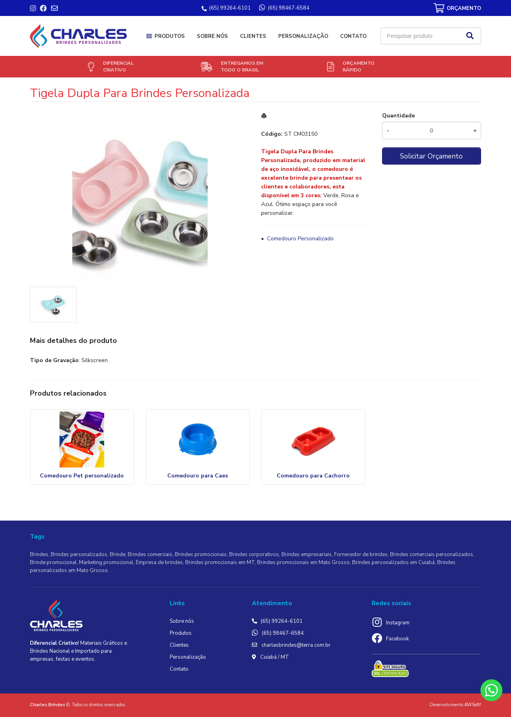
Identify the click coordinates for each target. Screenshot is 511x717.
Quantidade (398, 115)
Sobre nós (212, 36)
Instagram (398, 622)
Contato (353, 36)
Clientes (253, 36)
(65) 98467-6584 (283, 633)
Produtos (169, 36)
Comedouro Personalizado (300, 238)
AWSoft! (472, 705)
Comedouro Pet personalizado (82, 475)
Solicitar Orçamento (431, 156)
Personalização (303, 36)
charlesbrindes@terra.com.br (296, 645)
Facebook (397, 638)
